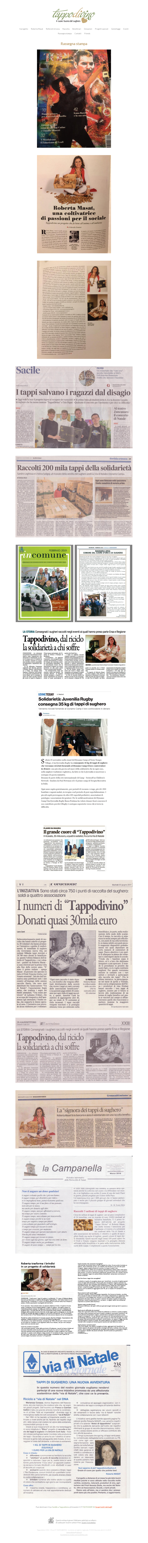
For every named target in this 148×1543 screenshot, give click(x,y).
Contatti (78, 33)
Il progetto (23, 29)
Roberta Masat (37, 29)
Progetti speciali (101, 29)
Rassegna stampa (65, 33)
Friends (87, 33)
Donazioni (88, 29)
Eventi (126, 29)
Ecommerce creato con (74, 1535)
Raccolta (65, 29)
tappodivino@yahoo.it (74, 1532)
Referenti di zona (53, 29)
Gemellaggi (115, 29)
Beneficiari (76, 29)
